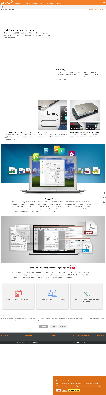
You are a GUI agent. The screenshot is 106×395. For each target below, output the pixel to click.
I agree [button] (58, 390)
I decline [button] (64, 390)
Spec (96, 9)
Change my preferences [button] (74, 390)
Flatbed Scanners (16, 7)
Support (102, 9)
